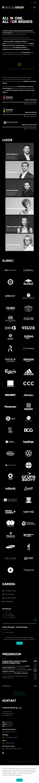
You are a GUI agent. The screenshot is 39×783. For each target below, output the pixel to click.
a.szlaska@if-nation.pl (11, 737)
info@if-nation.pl (10, 743)
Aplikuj (19, 643)
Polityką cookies (7, 770)
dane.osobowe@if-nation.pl (13, 748)
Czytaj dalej (5, 686)
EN (35, 2)
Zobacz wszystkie (19, 693)
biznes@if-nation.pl (11, 731)
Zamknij (19, 780)
